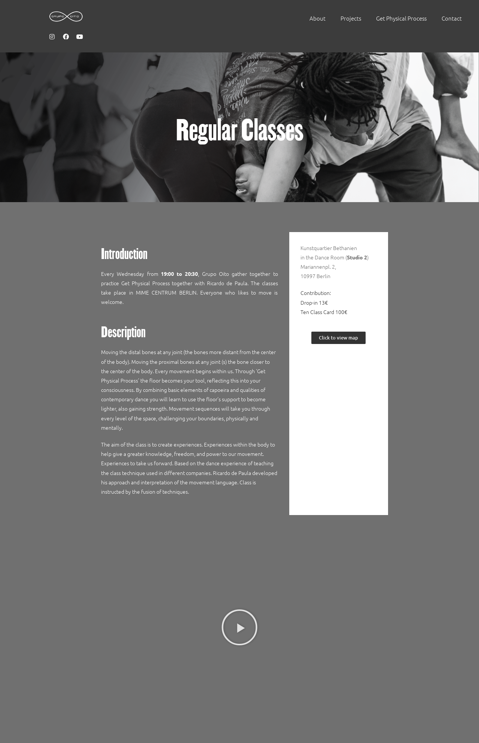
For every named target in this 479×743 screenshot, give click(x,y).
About (317, 18)
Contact (452, 18)
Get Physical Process (401, 18)
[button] (239, 627)
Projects (351, 18)
